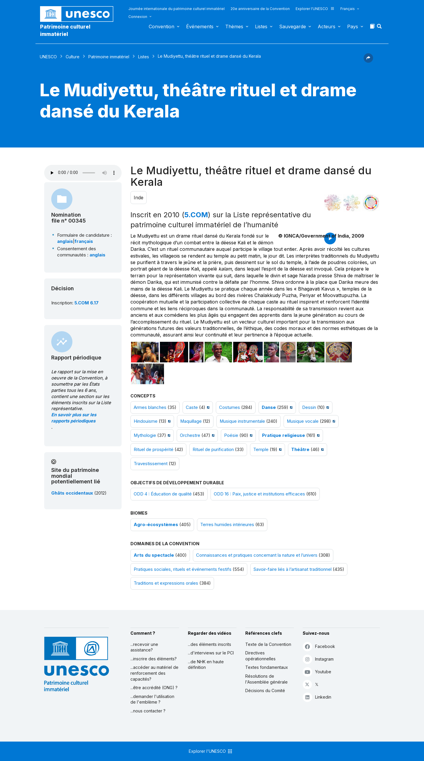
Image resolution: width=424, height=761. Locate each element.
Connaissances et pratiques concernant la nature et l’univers (256, 555)
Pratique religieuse (283, 435)
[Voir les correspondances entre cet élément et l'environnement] (352, 203)
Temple (261, 449)
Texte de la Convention (268, 644)
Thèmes (234, 26)
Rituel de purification (213, 449)
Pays (352, 26)
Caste (192, 407)
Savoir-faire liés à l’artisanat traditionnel (293, 569)
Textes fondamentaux (266, 667)
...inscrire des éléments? (153, 658)
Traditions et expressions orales (166, 583)
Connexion (137, 16)
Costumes (229, 407)
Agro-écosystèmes (156, 524)
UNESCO (48, 56)
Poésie (231, 435)
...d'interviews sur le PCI (211, 652)
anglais (65, 241)
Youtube (317, 671)
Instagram (318, 659)
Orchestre (190, 435)
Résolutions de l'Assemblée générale (266, 679)
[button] (380, 28)
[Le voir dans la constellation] (333, 203)
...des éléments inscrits (209, 644)
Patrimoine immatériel (108, 56)
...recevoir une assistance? (144, 647)
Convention (161, 26)
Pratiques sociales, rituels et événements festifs (182, 569)
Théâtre (300, 449)
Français (347, 8)
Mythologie (145, 435)
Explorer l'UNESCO (315, 8)
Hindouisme (146, 421)
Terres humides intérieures (227, 524)
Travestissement (151, 463)
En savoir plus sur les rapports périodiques (73, 418)
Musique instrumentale (242, 421)
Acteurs (326, 26)
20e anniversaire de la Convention (260, 8)
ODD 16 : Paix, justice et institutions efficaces (259, 494)
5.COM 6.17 (86, 303)
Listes (261, 26)
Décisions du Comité (265, 690)
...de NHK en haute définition (206, 664)
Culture (73, 56)
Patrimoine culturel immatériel (65, 30)
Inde (138, 197)
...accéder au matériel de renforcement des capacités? (154, 673)
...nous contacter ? (147, 710)
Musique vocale (303, 421)
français (83, 241)
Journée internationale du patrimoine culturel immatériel (176, 8)
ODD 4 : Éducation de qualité (163, 494)
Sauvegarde (292, 26)
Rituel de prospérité (153, 449)
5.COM (196, 214)
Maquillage (191, 421)
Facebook (319, 646)
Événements (199, 26)
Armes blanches (150, 407)
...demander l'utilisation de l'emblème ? (152, 699)
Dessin (309, 407)
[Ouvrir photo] (145, 352)
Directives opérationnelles (260, 655)
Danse (269, 407)
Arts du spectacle (154, 555)
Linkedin (317, 697)
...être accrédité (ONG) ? (154, 687)
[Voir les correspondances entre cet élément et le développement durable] (371, 203)
